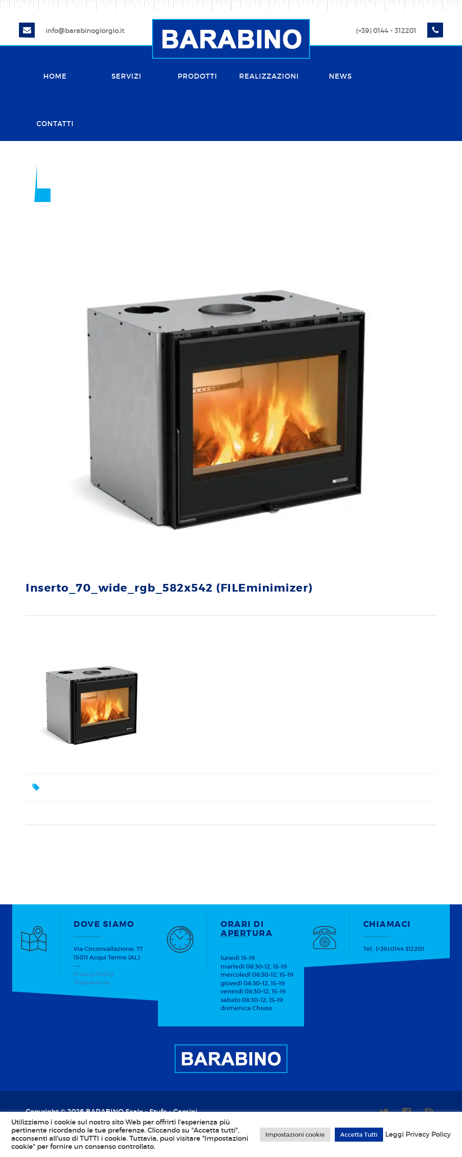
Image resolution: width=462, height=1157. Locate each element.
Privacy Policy (94, 974)
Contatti (55, 123)
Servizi (126, 76)
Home (55, 76)
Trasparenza (92, 982)
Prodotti (197, 76)
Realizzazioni (269, 76)
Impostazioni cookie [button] (295, 1134)
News (340, 76)
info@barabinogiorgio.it (85, 30)
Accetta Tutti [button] (359, 1134)
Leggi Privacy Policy (418, 1134)
